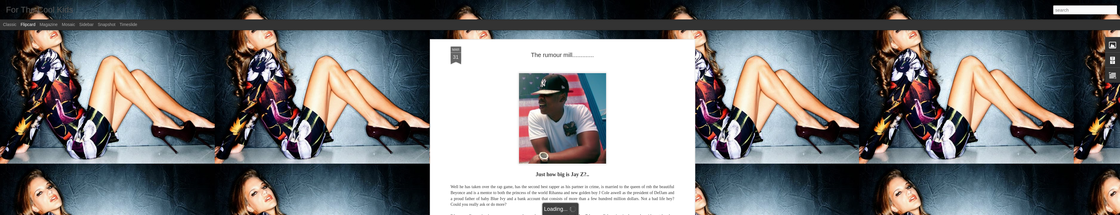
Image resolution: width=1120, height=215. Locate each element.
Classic (9, 24)
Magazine (49, 24)
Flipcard (28, 24)
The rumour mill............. (562, 32)
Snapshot (106, 24)
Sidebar (86, 24)
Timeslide (128, 24)
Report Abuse (596, 212)
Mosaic (68, 24)
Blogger (578, 212)
